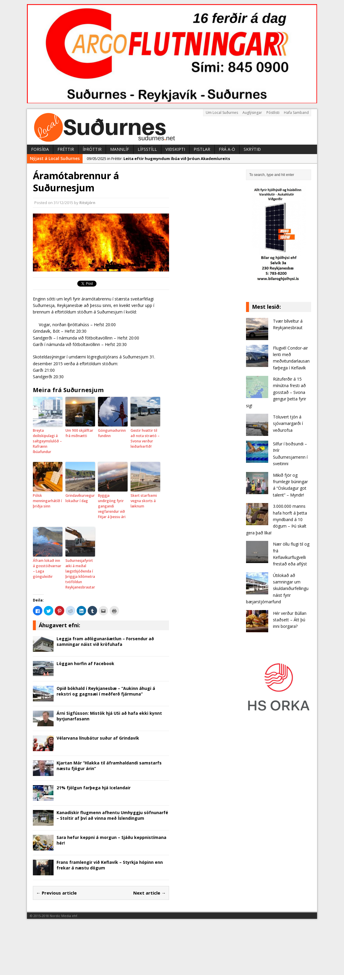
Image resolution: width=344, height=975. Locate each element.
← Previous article (56, 893)
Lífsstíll (147, 149)
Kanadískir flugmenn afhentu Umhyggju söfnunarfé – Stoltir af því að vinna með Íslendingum (112, 815)
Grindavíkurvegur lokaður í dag (80, 498)
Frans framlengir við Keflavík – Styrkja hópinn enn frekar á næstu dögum (110, 864)
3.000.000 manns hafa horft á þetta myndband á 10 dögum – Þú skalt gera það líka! (276, 519)
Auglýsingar (252, 112)
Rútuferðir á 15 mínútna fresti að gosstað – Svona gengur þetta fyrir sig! (276, 392)
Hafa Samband (296, 112)
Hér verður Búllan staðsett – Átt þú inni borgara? (289, 619)
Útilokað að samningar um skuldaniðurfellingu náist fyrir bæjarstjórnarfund (277, 589)
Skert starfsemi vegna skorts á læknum (144, 501)
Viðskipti (175, 149)
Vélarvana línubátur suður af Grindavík (98, 738)
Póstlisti (272, 112)
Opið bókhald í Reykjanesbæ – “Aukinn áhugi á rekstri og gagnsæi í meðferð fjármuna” (106, 690)
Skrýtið (252, 149)
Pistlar (202, 149)
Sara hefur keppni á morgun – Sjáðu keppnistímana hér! (111, 840)
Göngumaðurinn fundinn (112, 433)
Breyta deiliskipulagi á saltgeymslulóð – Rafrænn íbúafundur (47, 441)
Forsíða (40, 149)
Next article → (149, 893)
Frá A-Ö (227, 149)
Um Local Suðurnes (222, 112)
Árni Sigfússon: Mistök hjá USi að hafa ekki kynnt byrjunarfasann (109, 715)
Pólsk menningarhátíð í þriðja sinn (47, 501)
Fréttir (65, 149)
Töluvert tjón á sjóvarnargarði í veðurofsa (288, 423)
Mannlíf (119, 149)
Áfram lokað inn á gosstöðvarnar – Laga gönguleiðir (47, 568)
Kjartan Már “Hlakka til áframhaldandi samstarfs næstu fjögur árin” (109, 765)
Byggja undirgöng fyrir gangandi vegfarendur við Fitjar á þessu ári (112, 506)
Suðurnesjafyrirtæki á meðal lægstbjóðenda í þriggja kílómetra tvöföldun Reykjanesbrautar (80, 574)
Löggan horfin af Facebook (85, 663)
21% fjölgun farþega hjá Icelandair (94, 787)
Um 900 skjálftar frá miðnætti (79, 433)
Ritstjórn (87, 202)
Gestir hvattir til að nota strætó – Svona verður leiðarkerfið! (145, 438)
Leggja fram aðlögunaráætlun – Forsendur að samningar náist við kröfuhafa (105, 641)
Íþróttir (92, 149)
